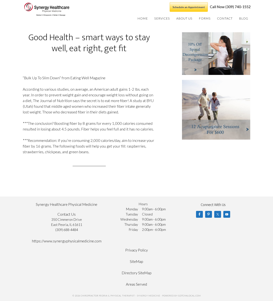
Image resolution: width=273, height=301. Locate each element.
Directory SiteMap (136, 272)
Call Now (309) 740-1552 (230, 7)
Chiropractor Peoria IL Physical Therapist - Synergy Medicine (52, 9)
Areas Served (136, 284)
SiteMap (136, 261)
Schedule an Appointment (189, 7)
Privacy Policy (136, 250)
